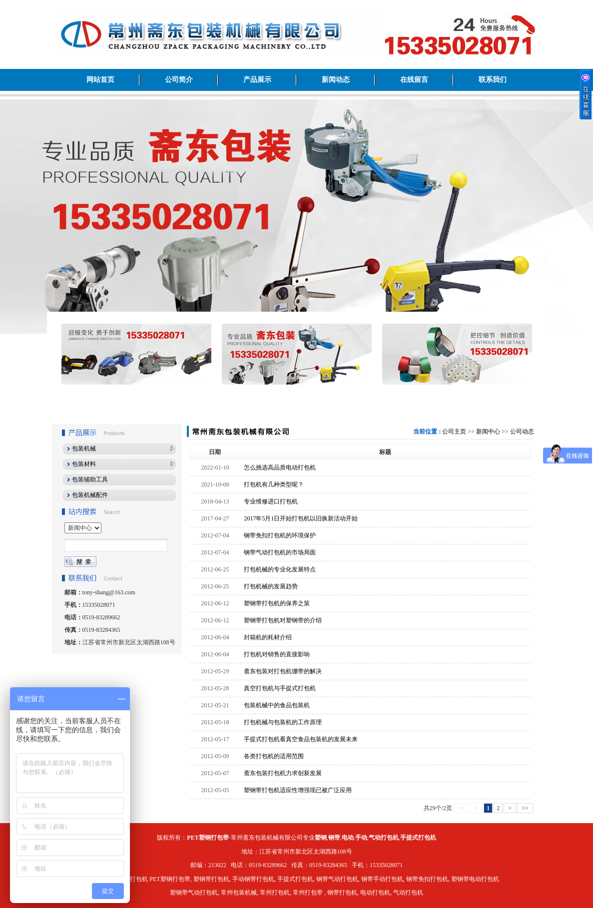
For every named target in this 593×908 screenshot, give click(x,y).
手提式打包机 (295, 879)
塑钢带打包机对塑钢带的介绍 (283, 620)
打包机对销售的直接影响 (277, 654)
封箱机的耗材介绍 (268, 637)
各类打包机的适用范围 (274, 756)
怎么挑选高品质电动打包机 (280, 467)
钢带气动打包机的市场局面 (280, 552)
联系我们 (493, 79)
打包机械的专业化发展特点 (280, 569)
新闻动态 (336, 79)
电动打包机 (375, 892)
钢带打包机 (342, 892)
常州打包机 (275, 892)
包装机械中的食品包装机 (277, 705)
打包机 (139, 879)
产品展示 (257, 79)
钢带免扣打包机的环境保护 (280, 535)
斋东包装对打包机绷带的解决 (283, 671)
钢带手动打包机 (382, 879)
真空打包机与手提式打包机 (280, 688)
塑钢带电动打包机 (475, 879)
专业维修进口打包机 (271, 501)
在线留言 (414, 79)
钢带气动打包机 (337, 879)
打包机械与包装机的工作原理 (283, 722)
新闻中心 (488, 431)
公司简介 (179, 79)
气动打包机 (408, 892)
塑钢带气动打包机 (194, 892)
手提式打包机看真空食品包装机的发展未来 (301, 739)
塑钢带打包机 (211, 879)
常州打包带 (308, 892)
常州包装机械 (239, 892)
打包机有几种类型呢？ (274, 484)
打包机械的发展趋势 (271, 586)
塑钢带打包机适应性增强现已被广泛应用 (298, 790)
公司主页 (454, 431)
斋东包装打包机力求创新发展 (283, 773)
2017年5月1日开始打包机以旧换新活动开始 (301, 518)
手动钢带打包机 (253, 879)
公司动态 (522, 431)
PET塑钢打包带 (169, 879)
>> (525, 808)
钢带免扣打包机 (427, 879)
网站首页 (100, 79)
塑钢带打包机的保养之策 (277, 603)
